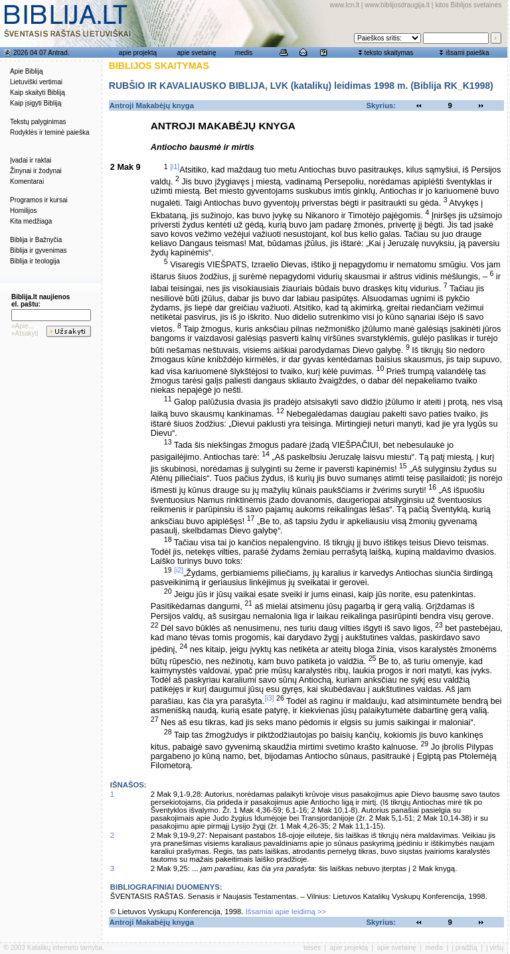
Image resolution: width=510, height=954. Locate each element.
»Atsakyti (25, 333)
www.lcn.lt (344, 5)
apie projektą (138, 52)
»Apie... (22, 326)
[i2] (178, 570)
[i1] (174, 166)
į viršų (494, 947)
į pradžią (464, 947)
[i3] (269, 698)
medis (244, 52)
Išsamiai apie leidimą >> (286, 912)
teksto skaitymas (388, 52)
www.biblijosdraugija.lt (397, 5)
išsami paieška (467, 52)
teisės (312, 947)
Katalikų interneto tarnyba (64, 947)
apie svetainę (196, 52)
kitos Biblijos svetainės (468, 5)
